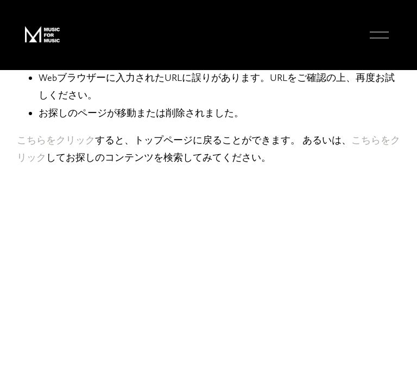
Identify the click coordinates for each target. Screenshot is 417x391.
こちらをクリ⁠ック (56, 140)
